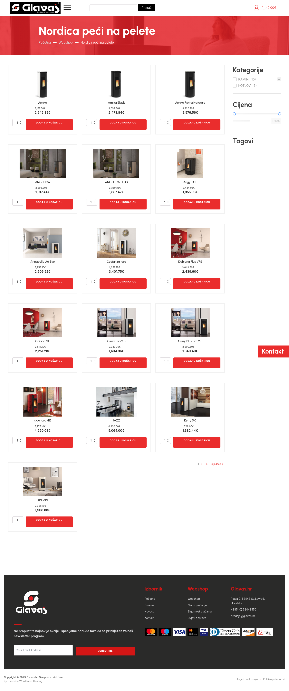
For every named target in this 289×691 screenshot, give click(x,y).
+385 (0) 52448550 (243, 611)
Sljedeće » (217, 465)
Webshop (65, 44)
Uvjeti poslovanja (247, 680)
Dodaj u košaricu (49, 124)
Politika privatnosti (274, 680)
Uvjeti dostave (197, 619)
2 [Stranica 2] (201, 465)
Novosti (149, 613)
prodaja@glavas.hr (243, 617)
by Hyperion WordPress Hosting (23, 683)
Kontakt (149, 619)
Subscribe (105, 652)
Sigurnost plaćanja (200, 613)
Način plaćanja (197, 607)
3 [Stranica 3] (206, 465)
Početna (45, 44)
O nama (150, 607)
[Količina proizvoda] (17, 124)
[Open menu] (75, 8)
